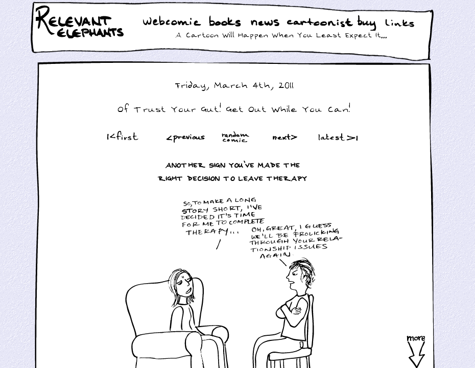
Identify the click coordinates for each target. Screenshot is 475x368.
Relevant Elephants (81, 35)
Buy (368, 24)
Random (236, 136)
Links (401, 22)
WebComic (174, 22)
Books (226, 22)
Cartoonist (322, 22)
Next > (287, 136)
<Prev (185, 136)
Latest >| (335, 136)
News (265, 22)
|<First (122, 136)
